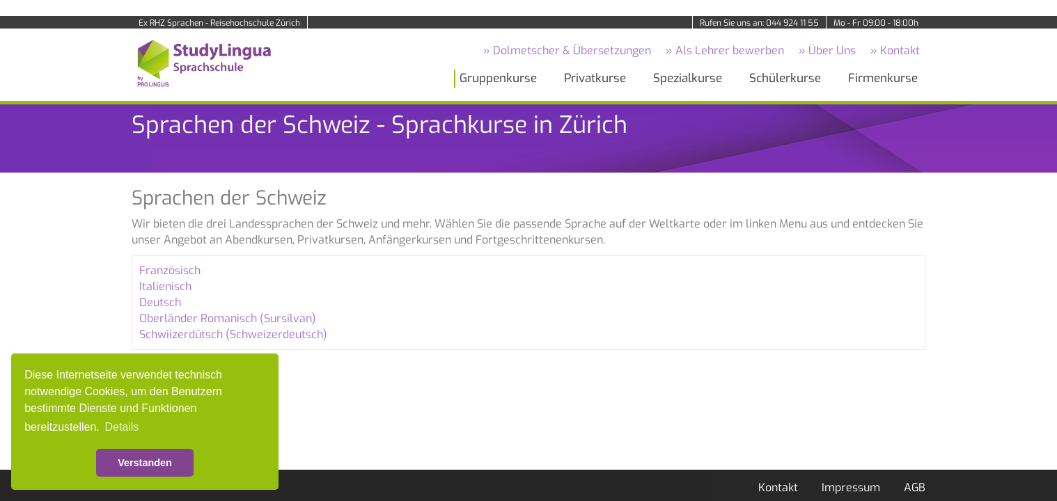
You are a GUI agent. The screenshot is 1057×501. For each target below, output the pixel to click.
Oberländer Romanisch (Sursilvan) (227, 318)
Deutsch (160, 302)
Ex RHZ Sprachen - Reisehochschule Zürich (219, 23)
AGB (914, 487)
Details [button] (121, 427)
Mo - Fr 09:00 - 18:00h (875, 23)
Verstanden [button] (145, 462)
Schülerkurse (785, 78)
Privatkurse (595, 78)
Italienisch (165, 286)
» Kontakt (895, 50)
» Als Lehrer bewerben (725, 50)
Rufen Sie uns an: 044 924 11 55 (759, 23)
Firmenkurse (883, 78)
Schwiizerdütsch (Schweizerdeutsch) (233, 334)
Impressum (851, 487)
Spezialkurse (687, 78)
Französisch (170, 270)
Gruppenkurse (498, 78)
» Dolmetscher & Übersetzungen (567, 50)
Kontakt (778, 487)
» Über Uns (827, 50)
